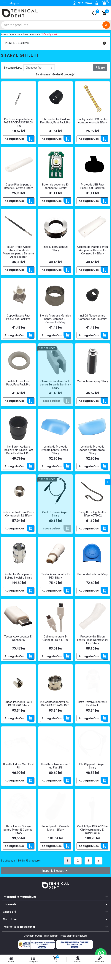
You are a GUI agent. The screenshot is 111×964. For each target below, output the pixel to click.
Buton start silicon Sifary (92, 575)
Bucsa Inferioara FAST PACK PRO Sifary (18, 704)
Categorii (9, 912)
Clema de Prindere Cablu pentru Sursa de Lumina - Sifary (55, 385)
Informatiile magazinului (20, 897)
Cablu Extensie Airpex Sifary (55, 514)
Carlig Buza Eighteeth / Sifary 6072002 (92, 514)
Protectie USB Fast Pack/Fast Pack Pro (92, 186)
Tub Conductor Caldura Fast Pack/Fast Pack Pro (55, 121)
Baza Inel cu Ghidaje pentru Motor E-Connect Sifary (18, 830)
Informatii (10, 905)
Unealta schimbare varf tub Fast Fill (55, 766)
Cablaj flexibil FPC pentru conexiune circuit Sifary (92, 121)
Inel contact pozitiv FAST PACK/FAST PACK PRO (55, 704)
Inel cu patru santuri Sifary (55, 248)
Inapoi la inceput (55, 871)
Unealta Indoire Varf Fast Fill (18, 766)
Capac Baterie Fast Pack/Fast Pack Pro (18, 317)
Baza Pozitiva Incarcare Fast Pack (92, 704)
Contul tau (10, 919)
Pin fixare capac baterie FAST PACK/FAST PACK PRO (18, 123)
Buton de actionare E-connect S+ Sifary (55, 186)
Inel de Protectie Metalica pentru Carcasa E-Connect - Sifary (55, 319)
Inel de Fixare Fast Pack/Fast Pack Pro (18, 383)
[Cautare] (55, 25)
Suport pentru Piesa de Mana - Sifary (55, 828)
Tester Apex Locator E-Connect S (18, 638)
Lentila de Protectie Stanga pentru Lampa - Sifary (92, 450)
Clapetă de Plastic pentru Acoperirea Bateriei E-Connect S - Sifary (92, 250)
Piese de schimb (17, 43)
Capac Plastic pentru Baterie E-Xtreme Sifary (18, 186)
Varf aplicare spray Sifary (92, 381)
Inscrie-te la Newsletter (19, 927)
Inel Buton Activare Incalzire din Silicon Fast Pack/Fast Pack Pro (18, 450)
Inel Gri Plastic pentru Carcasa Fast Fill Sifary (92, 317)
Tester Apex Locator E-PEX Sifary (55, 576)
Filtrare (100, 67)
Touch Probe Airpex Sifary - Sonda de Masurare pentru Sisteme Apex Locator (18, 252)
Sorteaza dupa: (13, 67)
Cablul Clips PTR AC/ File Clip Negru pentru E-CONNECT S (92, 830)
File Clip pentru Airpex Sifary (92, 766)
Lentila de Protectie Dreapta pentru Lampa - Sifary (55, 450)
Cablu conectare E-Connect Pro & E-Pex (55, 638)
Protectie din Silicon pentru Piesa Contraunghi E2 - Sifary (92, 640)
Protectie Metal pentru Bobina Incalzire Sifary (18, 576)
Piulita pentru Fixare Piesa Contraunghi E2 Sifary (18, 514)
